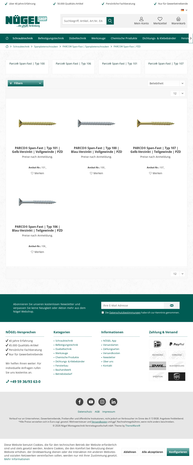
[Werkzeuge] (98, 38)
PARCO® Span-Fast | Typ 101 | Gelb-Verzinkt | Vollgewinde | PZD (37, 150)
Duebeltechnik (63, 349)
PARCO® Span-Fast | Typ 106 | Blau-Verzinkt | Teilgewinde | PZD (37, 228)
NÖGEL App (109, 340)
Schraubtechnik (64, 340)
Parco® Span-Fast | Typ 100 (27, 63)
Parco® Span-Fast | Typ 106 (73, 63)
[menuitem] (178, 20)
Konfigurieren (178, 452)
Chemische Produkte (67, 357)
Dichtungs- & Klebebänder (70, 361)
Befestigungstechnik (66, 344)
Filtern (16, 83)
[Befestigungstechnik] (51, 38)
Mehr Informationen (17, 459)
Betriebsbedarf (63, 374)
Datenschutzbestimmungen (125, 312)
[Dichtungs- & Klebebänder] (159, 38)
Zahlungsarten (111, 349)
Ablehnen (130, 452)
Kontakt (107, 365)
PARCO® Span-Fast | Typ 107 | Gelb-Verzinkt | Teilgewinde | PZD (155, 150)
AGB (97, 411)
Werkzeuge (61, 353)
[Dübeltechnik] (78, 38)
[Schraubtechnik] (22, 38)
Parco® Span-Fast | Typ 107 (166, 63)
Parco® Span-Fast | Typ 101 (119, 63)
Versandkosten (111, 353)
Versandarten (110, 344)
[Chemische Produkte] (124, 38)
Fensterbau (61, 365)
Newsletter (109, 357)
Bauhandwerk (63, 369)
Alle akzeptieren (152, 452)
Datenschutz (85, 411)
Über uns (108, 361)
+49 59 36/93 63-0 (23, 381)
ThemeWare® (132, 425)
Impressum (108, 411)
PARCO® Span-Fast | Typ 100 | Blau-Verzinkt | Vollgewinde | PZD (96, 150)
